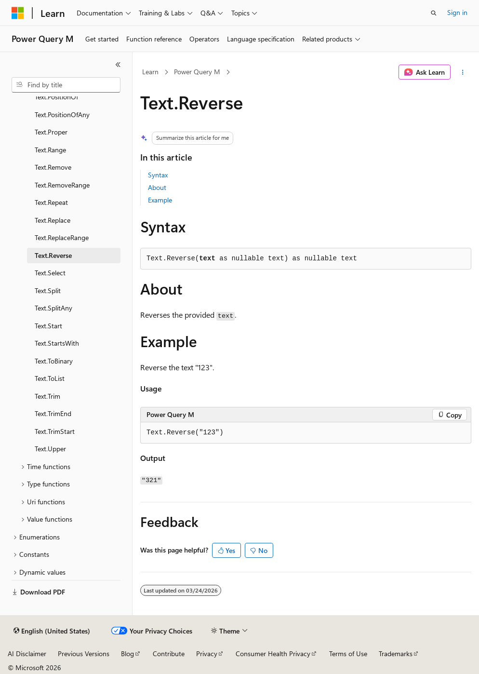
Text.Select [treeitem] (50, 272)
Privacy (206, 653)
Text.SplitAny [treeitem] (53, 307)
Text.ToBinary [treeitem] (54, 360)
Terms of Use (348, 653)
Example (160, 199)
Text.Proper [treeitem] (51, 131)
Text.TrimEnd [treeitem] (53, 413)
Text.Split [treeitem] (48, 290)
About (157, 187)
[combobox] (66, 85)
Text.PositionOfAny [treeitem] (62, 114)
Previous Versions (83, 653)
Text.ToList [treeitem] (50, 378)
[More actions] (462, 72)
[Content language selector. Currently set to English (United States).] (52, 631)
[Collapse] (118, 64)
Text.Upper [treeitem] (50, 448)
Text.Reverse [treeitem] (53, 255)
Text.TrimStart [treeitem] (55, 431)
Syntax (158, 174)
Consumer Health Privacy (273, 653)
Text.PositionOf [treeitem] (56, 96)
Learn (150, 71)
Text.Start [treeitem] (48, 325)
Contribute (169, 653)
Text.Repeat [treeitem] (51, 202)
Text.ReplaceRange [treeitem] (62, 237)
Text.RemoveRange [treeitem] (62, 184)
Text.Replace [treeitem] (52, 220)
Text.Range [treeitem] (50, 149)
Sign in (457, 12)
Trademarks (395, 653)
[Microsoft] (18, 13)
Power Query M (197, 71)
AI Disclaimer (27, 653)
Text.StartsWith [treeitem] (57, 343)
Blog (127, 653)
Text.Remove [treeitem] (53, 167)
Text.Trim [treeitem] (47, 396)
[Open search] (433, 13)
